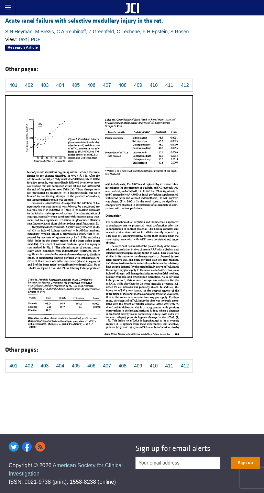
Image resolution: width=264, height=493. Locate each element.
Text (22, 39)
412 (185, 85)
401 (13, 85)
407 (107, 85)
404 (60, 85)
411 (169, 85)
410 (153, 85)
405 (76, 85)
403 (44, 85)
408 (122, 85)
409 (138, 85)
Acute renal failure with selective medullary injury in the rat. (84, 21)
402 (29, 85)
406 (91, 85)
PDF (36, 39)
